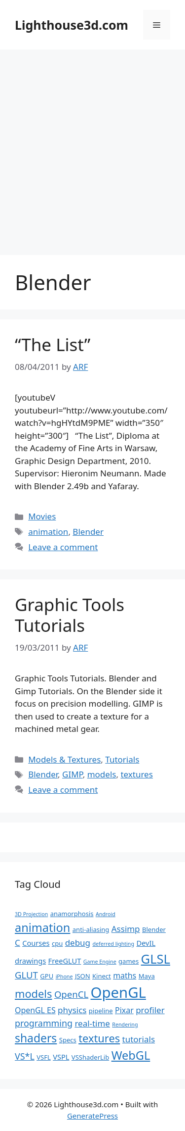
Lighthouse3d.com (71, 24)
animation (48, 531)
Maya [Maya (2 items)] (147, 976)
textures (136, 774)
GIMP (72, 774)
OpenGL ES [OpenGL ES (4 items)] (35, 1010)
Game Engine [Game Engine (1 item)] (99, 961)
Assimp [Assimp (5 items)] (125, 928)
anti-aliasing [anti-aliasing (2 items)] (91, 929)
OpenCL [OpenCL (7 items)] (71, 994)
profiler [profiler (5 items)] (150, 1010)
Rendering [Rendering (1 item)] (125, 1024)
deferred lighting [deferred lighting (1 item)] (113, 943)
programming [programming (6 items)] (44, 1023)
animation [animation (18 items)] (42, 927)
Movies (42, 516)
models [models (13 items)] (33, 993)
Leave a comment (63, 547)
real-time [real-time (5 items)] (92, 1023)
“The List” (52, 344)
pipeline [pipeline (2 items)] (101, 1010)
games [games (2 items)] (128, 961)
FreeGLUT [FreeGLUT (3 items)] (64, 961)
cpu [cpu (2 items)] (57, 943)
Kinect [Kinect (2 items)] (101, 976)
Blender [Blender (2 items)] (154, 929)
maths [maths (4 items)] (124, 975)
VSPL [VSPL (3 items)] (61, 1057)
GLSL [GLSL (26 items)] (155, 958)
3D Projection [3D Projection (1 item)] (31, 914)
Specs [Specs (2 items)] (67, 1039)
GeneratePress (92, 1116)
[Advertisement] (92, 147)
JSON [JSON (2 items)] (82, 976)
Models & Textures (64, 759)
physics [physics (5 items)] (72, 1010)
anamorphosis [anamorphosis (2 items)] (72, 913)
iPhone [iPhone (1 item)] (64, 976)
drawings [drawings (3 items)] (30, 961)
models (101, 774)
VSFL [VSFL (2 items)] (44, 1057)
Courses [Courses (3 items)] (35, 943)
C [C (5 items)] (17, 942)
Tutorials (122, 759)
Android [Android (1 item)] (105, 914)
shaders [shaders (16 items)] (36, 1038)
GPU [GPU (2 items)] (46, 976)
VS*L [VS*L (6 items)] (25, 1056)
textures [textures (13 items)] (99, 1038)
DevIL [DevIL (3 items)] (145, 943)
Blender (88, 531)
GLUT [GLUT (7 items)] (26, 975)
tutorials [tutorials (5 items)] (138, 1039)
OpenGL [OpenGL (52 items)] (118, 992)
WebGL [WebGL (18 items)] (130, 1055)
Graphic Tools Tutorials (69, 615)
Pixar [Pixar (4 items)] (124, 1010)
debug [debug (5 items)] (77, 942)
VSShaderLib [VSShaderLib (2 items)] (90, 1057)
